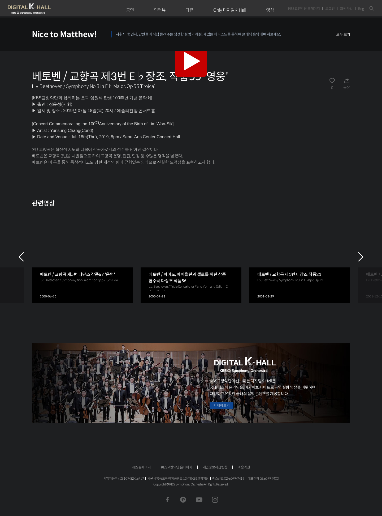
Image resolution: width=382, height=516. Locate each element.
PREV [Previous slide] (21, 257)
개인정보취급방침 (215, 467)
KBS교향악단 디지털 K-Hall (41, 8)
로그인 (330, 8)
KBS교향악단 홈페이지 (304, 8)
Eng (361, 8)
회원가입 (346, 8)
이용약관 (244, 467)
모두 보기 (343, 34)
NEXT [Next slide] (361, 257)
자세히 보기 (221, 405)
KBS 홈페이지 (141, 467)
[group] (82, 257)
